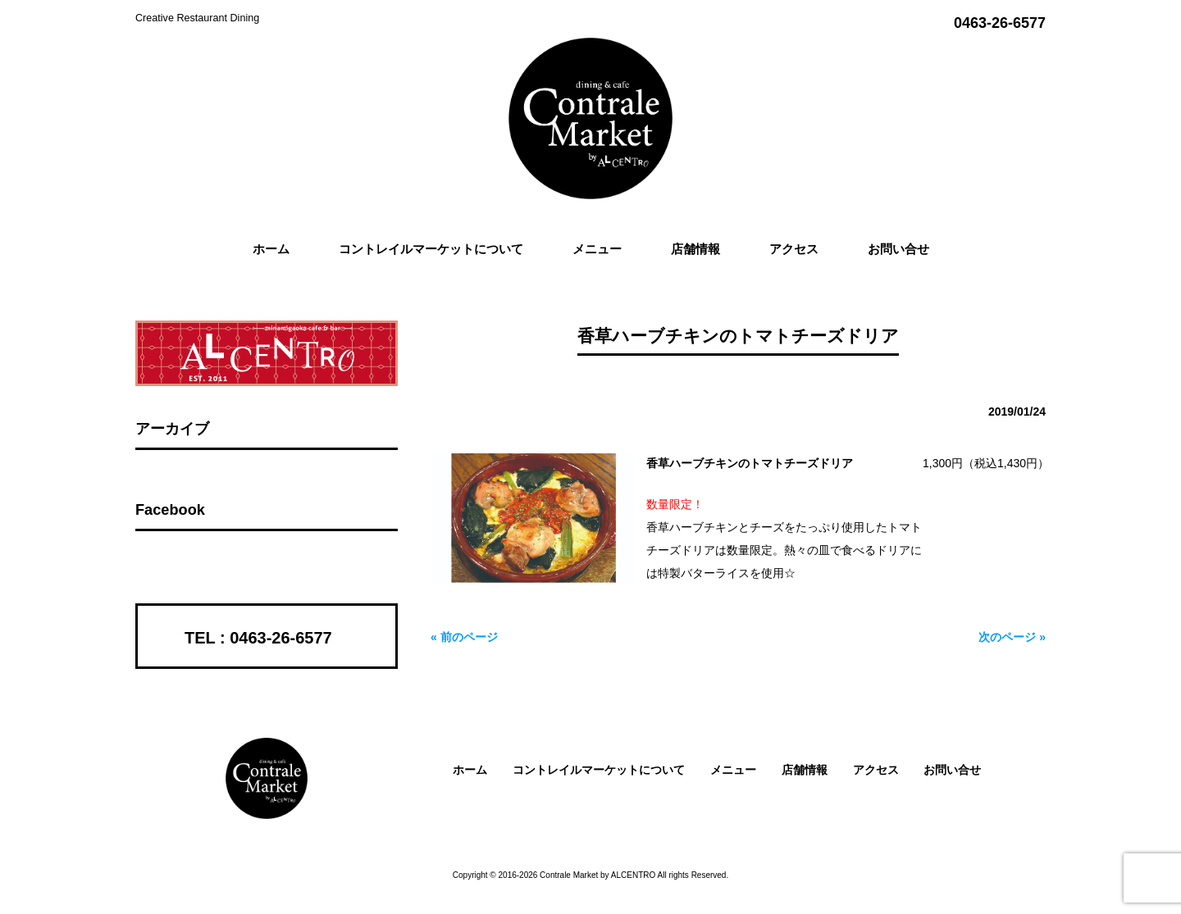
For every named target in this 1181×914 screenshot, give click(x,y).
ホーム (470, 769)
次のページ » (1012, 636)
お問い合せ (952, 769)
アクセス (876, 769)
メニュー (733, 769)
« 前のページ (464, 636)
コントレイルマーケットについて (599, 769)
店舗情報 (805, 769)
